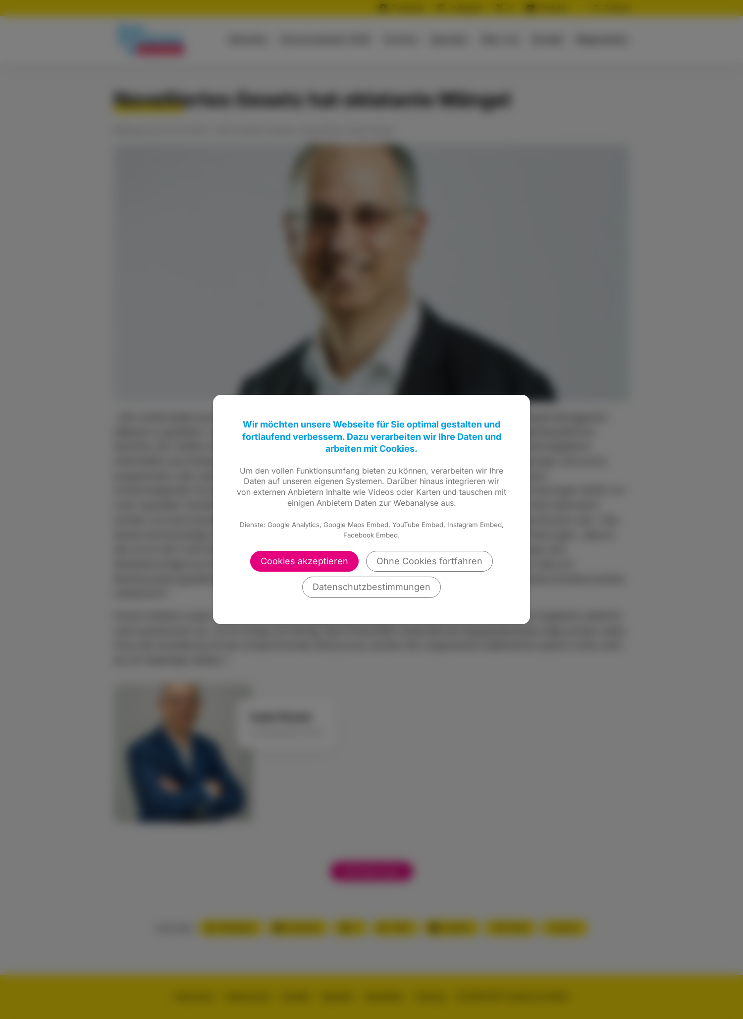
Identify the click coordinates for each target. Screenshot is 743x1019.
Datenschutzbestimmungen (371, 587)
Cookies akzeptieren (304, 561)
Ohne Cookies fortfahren (429, 561)
